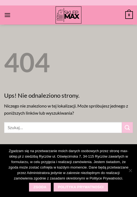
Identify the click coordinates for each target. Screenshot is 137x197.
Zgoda (39, 187)
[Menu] (7, 15)
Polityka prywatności (81, 187)
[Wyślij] (127, 127)
